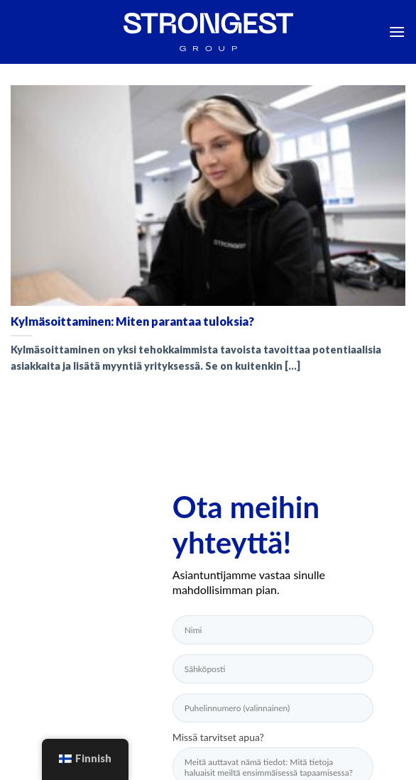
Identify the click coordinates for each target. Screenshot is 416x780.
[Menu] (396, 31)
